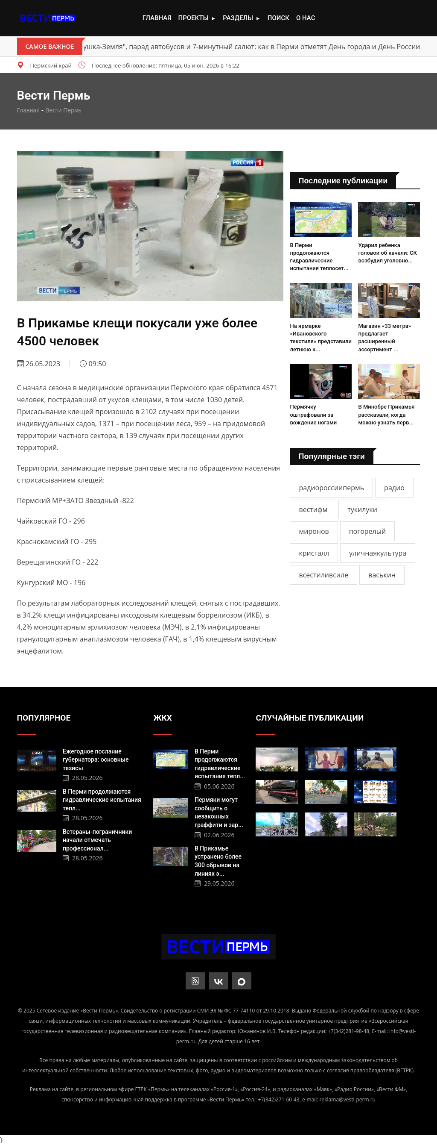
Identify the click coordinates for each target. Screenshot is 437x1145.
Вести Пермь (63, 110)
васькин (382, 575)
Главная (157, 18)
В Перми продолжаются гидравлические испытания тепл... (102, 800)
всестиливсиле (323, 575)
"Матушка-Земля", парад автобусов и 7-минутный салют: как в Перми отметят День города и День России (243, 46)
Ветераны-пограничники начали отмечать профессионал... (97, 840)
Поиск (278, 18)
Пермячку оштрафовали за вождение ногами (313, 414)
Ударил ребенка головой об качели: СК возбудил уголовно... (387, 253)
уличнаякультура (377, 553)
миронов (314, 531)
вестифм (313, 509)
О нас (305, 18)
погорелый (367, 531)
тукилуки (362, 509)
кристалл (314, 553)
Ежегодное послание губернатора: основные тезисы (96, 759)
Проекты (197, 18)
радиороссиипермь (331, 487)
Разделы (241, 18)
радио (394, 487)
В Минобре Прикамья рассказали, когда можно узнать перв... (386, 414)
